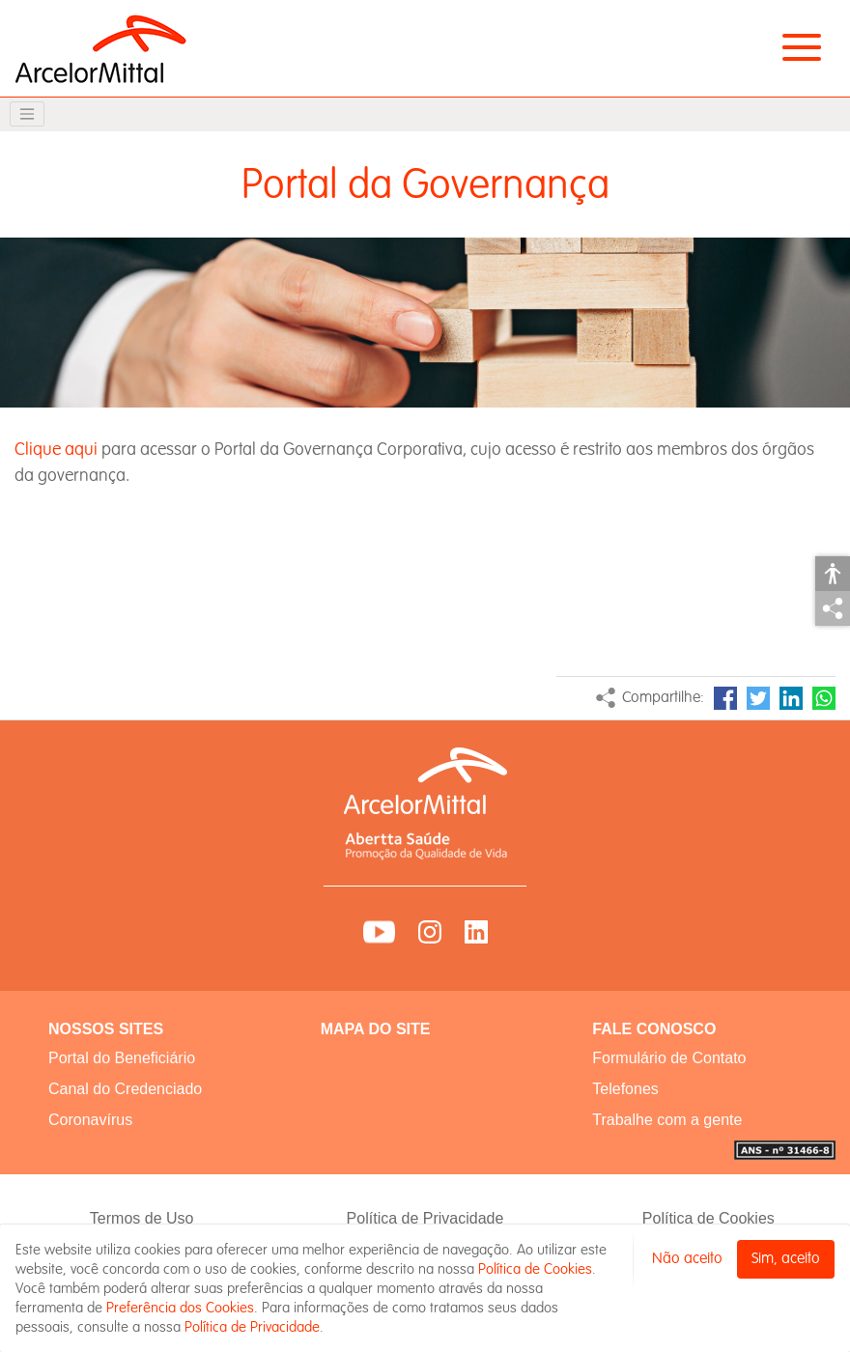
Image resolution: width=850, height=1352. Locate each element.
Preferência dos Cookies (180, 1307)
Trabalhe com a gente (667, 1120)
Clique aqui (56, 449)
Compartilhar (832, 608)
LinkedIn (791, 698)
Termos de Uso (142, 1218)
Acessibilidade (832, 573)
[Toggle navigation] (27, 114)
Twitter (758, 698)
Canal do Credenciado (125, 1089)
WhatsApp (824, 698)
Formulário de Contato (669, 1058)
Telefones (625, 1089)
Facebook (725, 698)
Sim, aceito (785, 1259)
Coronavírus (90, 1120)
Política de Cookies (708, 1218)
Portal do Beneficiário (121, 1058)
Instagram (429, 932)
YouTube (379, 932)
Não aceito (687, 1259)
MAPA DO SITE (376, 1029)
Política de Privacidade (425, 1218)
